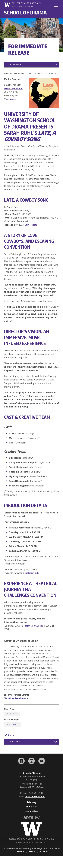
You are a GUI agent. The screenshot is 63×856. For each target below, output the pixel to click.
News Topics (14, 741)
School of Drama (25, 12)
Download (10, 99)
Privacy (20, 851)
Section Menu (14, 64)
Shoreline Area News (16, 698)
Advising (31, 802)
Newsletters (31, 810)
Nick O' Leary (12, 724)
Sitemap (44, 851)
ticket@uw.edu (31, 572)
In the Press (12, 714)
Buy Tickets (30, 224)
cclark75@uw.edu (13, 88)
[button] (44, 106)
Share (9, 735)
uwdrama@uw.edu (35, 796)
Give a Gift (31, 806)
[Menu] (56, 5)
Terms (32, 851)
